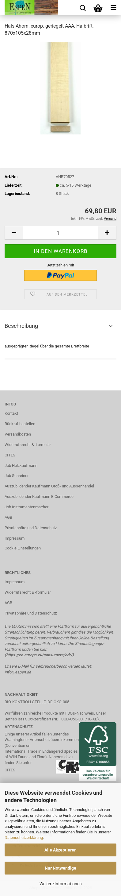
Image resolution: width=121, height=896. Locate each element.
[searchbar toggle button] (82, 7)
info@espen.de (18, 672)
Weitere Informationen (61, 883)
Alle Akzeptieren (60, 850)
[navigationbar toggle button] (113, 7)
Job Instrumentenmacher (26, 507)
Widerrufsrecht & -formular (28, 444)
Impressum (15, 538)
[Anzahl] (60, 233)
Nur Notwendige (60, 868)
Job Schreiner (16, 475)
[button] (14, 233)
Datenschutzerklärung (24, 837)
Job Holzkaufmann (21, 465)
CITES (10, 455)
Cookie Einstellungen (23, 548)
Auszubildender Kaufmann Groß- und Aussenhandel (49, 486)
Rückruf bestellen (20, 423)
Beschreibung (21, 326)
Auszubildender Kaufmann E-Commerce (39, 496)
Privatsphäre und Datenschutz (31, 528)
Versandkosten (18, 434)
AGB (8, 517)
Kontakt (11, 413)
